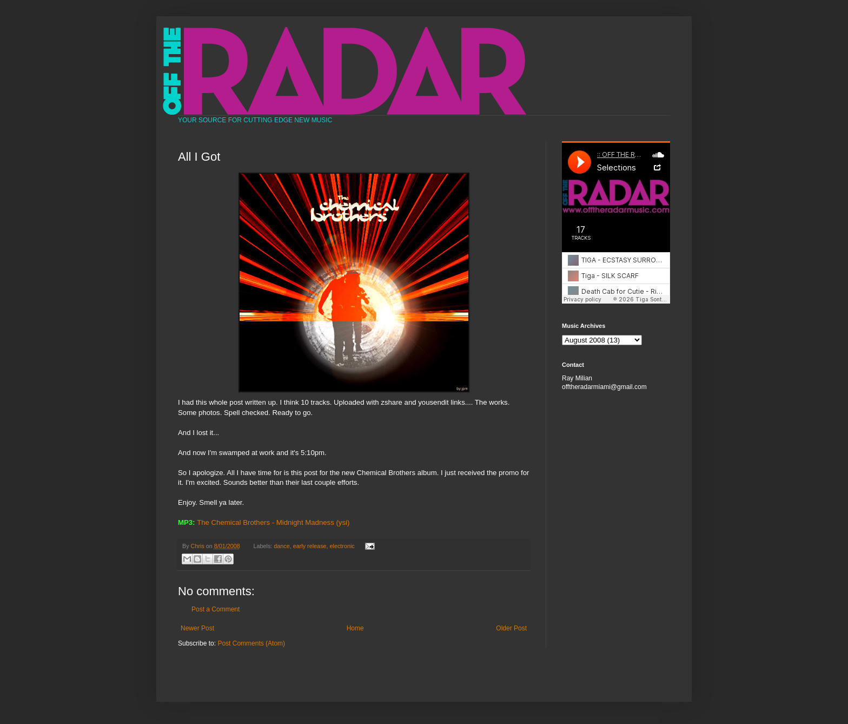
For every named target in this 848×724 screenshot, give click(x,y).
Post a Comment (215, 609)
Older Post (511, 628)
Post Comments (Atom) (251, 643)
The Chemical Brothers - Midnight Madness (265, 522)
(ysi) (342, 522)
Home (355, 628)
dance (281, 546)
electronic (342, 546)
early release (310, 546)
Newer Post (197, 628)
